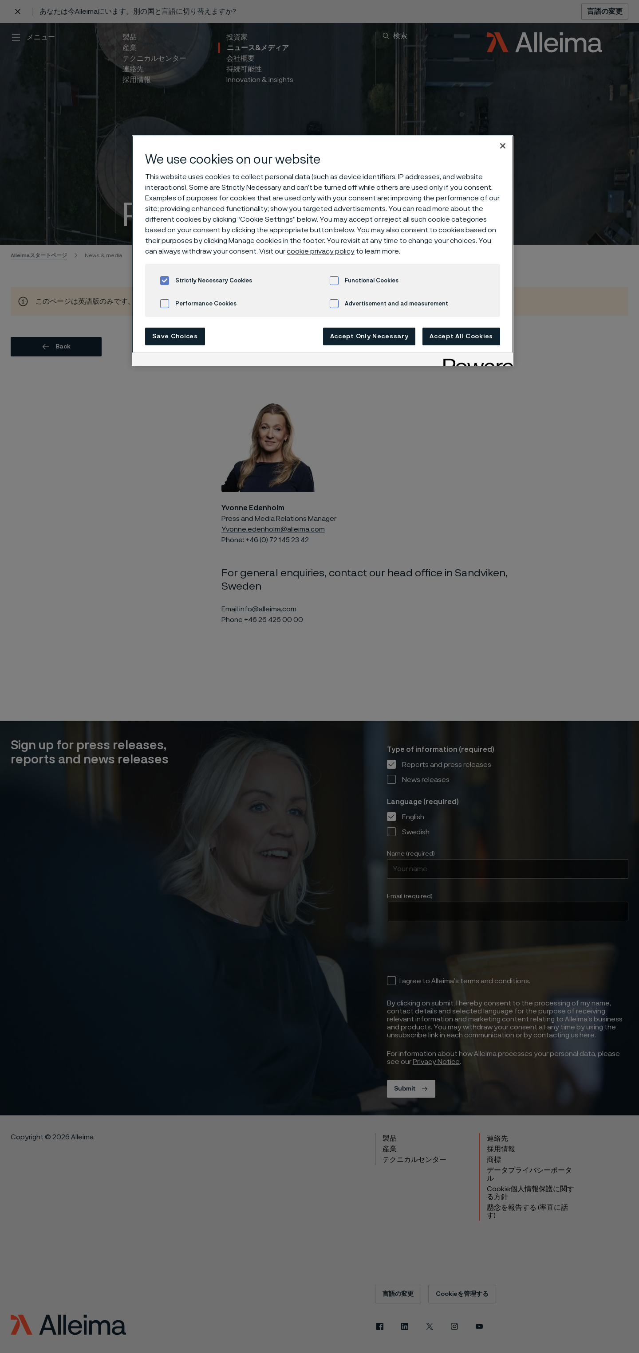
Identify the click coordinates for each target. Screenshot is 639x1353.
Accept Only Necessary (369, 336)
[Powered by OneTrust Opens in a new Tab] (475, 360)
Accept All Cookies (461, 336)
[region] (322, 250)
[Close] (503, 146)
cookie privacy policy (321, 251)
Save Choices (174, 336)
